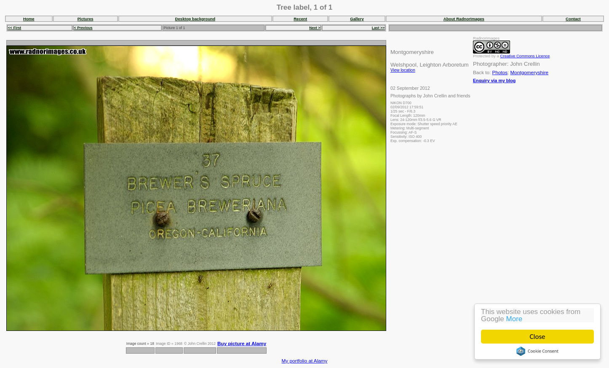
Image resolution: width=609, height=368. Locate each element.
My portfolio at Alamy (305, 360)
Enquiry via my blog (494, 80)
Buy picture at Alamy (241, 343)
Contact (573, 18)
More (514, 319)
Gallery (357, 18)
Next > (314, 28)
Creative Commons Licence (525, 56)
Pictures (85, 18)
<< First (14, 28)
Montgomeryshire (529, 72)
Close (537, 336)
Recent (300, 18)
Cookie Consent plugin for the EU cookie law (537, 351)
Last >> (378, 28)
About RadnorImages (463, 18)
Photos (500, 72)
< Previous (83, 28)
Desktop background (195, 18)
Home (29, 18)
